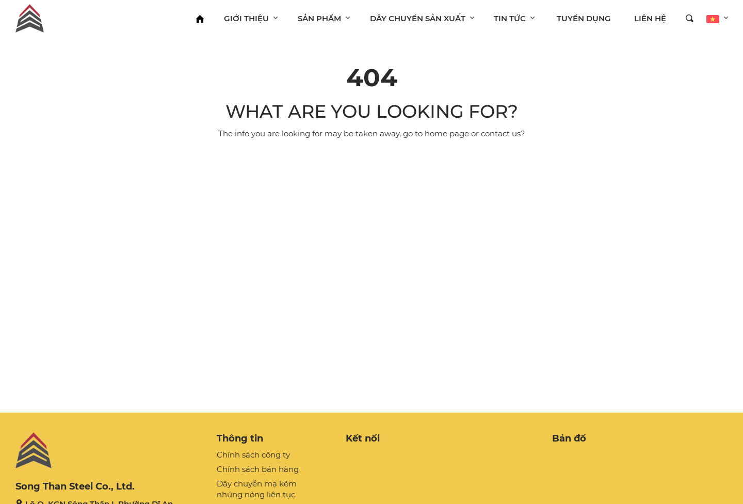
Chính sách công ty (253, 455)
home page (447, 133)
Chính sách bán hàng (258, 469)
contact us (501, 133)
